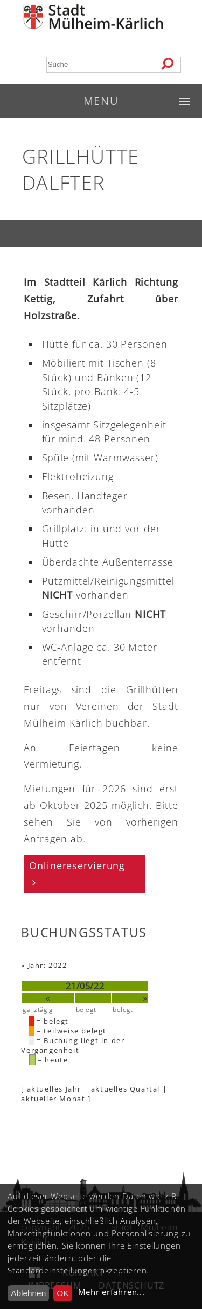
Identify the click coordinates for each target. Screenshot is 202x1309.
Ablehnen (28, 1293)
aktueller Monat (53, 1098)
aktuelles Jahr (54, 1089)
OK (62, 1293)
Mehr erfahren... (111, 1292)
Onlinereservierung (77, 865)
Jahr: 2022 (47, 965)
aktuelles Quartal (125, 1089)
